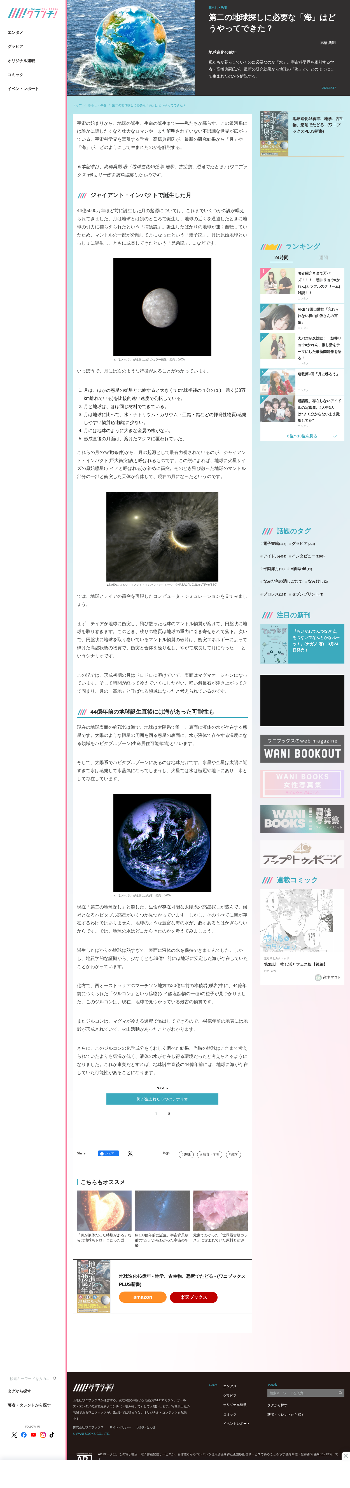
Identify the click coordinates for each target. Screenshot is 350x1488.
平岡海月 (274, 568)
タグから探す (19, 1391)
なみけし (318, 581)
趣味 (187, 1154)
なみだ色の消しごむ (282, 581)
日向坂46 (301, 568)
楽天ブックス (193, 1297)
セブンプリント (307, 594)
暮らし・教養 (97, 105)
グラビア (15, 46)
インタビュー (308, 556)
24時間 (281, 258)
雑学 (234, 1154)
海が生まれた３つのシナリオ (162, 1099)
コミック (15, 74)
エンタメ (15, 32)
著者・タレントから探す (29, 1405)
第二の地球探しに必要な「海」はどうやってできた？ (149, 105)
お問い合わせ (146, 1427)
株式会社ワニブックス (88, 1427)
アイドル (274, 556)
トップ (77, 105)
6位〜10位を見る (302, 436)
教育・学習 (211, 1154)
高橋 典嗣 (328, 43)
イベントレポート (23, 88)
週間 (323, 258)
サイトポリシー (120, 1427)
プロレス (274, 594)
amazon (142, 1297)
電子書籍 (274, 543)
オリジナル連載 (21, 60)
